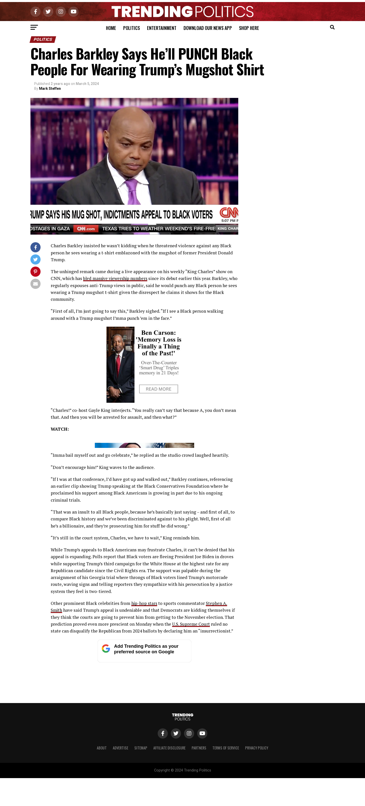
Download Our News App (208, 28)
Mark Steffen (50, 88)
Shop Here (249, 28)
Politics (131, 28)
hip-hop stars (144, 703)
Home (111, 28)
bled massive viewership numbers (117, 278)
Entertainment (161, 28)
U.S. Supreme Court (191, 723)
